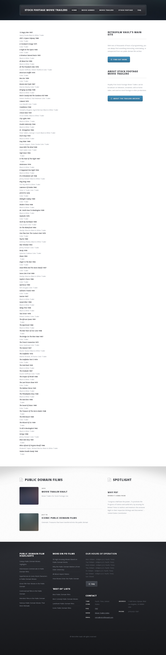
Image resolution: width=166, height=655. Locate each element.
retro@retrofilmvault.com (104, 617)
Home (74, 10)
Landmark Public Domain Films (63, 603)
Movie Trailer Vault (54, 491)
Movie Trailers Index (102, 613)
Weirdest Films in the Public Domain (32, 598)
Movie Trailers (106, 10)
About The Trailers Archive (126, 98)
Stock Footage (125, 10)
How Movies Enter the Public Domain (66, 578)
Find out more (120, 59)
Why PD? (113, 492)
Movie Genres (88, 10)
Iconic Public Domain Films (59, 517)
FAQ (139, 10)
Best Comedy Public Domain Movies (65, 599)
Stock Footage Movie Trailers (46, 10)
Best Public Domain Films (61, 594)
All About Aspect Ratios (61, 574)
